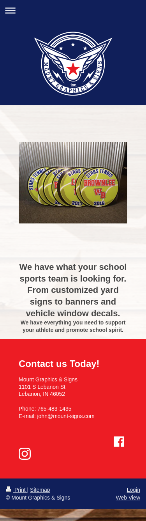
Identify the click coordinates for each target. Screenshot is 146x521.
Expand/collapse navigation (73, 10)
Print (16, 490)
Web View (128, 497)
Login (133, 490)
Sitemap (40, 490)
